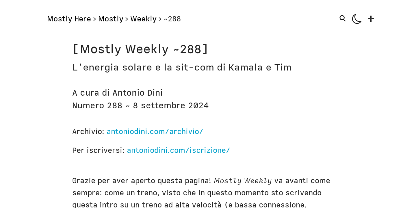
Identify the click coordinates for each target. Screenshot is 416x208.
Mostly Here (69, 18)
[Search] (344, 18)
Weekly (143, 18)
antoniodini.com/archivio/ (155, 131)
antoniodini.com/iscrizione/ (178, 150)
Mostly (110, 18)
